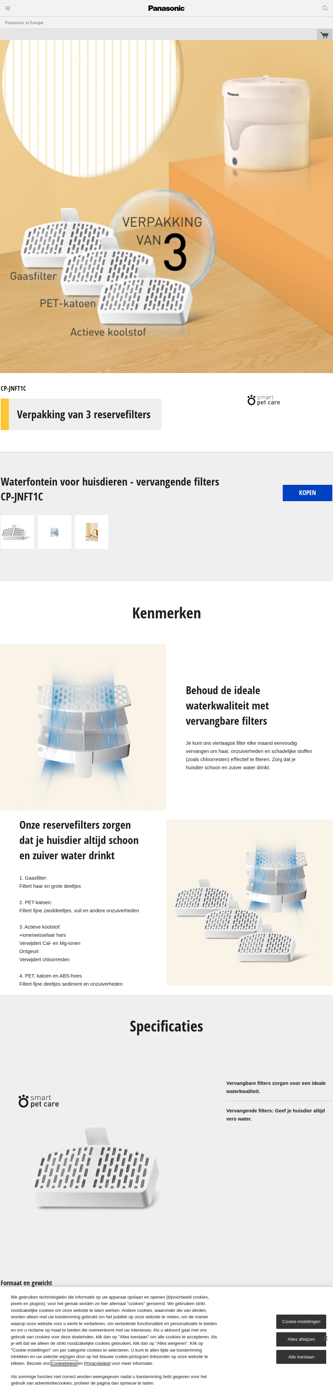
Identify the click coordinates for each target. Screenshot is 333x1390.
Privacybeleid (97, 1363)
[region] (166, 1338)
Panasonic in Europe (24, 22)
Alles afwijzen (301, 1339)
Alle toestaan (301, 1356)
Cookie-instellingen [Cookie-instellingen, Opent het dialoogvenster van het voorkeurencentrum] (301, 1321)
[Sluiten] (325, 1338)
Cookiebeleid (64, 1363)
